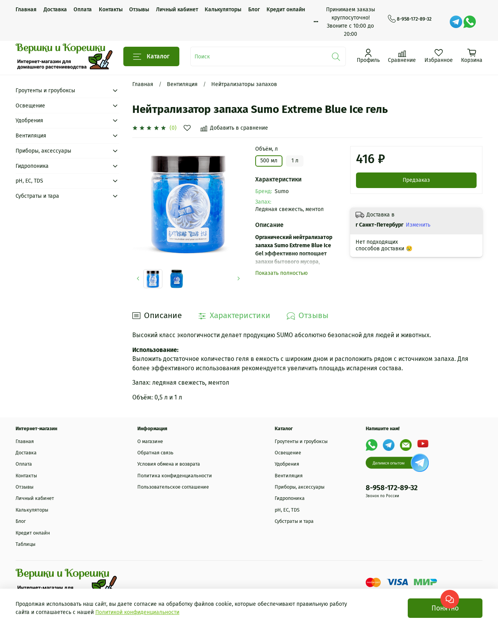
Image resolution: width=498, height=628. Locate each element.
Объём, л (266, 149)
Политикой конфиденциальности (137, 612)
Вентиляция (182, 84)
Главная (26, 9)
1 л (294, 160)
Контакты (111, 9)
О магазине (150, 441)
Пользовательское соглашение (173, 487)
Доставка (55, 9)
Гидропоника (32, 166)
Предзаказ (416, 180)
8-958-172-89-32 (410, 19)
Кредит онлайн (286, 9)
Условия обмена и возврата (168, 464)
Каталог (151, 57)
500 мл (268, 160)
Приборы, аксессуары (43, 151)
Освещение (30, 105)
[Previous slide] (138, 278)
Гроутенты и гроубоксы (45, 90)
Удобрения (29, 120)
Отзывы (139, 9)
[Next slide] (239, 278)
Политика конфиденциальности (174, 475)
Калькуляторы (223, 9)
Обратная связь (155, 453)
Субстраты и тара (37, 196)
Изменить (418, 225)
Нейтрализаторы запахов (244, 84)
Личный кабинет (177, 9)
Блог (254, 9)
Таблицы (25, 544)
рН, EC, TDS (29, 181)
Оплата (83, 9)
